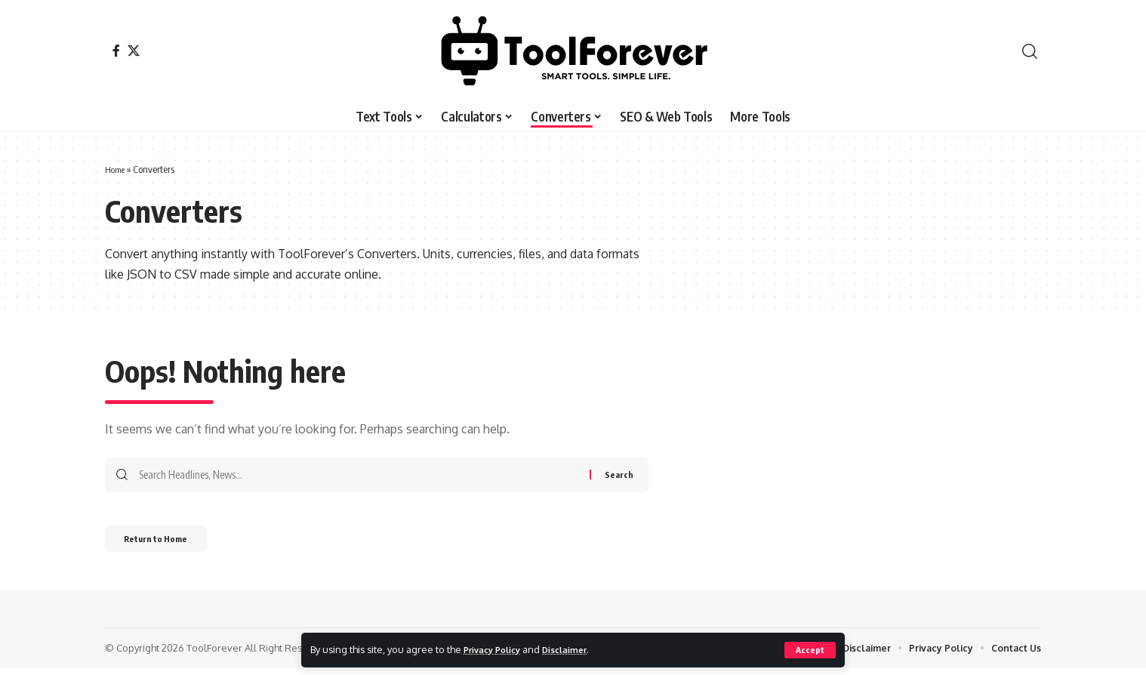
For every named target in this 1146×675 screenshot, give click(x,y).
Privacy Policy (497, 649)
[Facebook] (116, 51)
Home (116, 169)
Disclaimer (577, 649)
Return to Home (168, 543)
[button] (810, 650)
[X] (133, 51)
